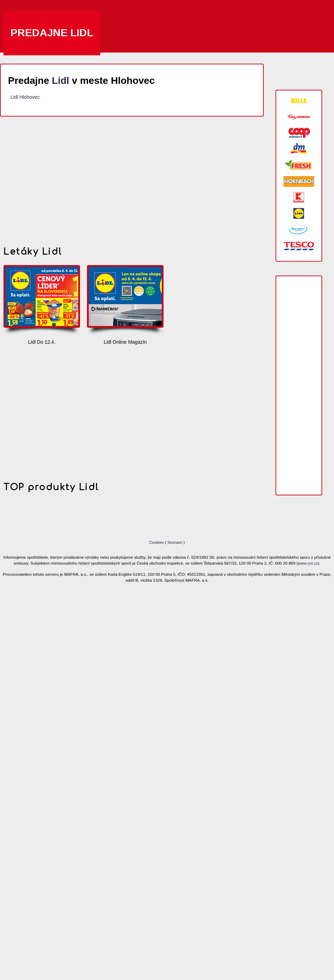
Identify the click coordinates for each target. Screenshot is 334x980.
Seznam (174, 542)
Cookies (157, 542)
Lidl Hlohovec (25, 97)
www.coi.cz (308, 563)
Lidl (60, 80)
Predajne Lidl (51, 32)
